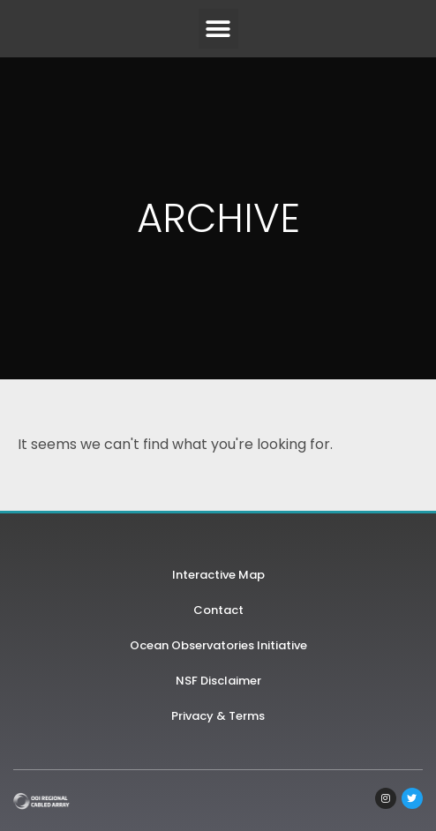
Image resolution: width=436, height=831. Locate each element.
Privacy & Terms (218, 715)
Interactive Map (218, 574)
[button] (218, 29)
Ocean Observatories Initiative (218, 645)
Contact (218, 610)
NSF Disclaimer (218, 680)
